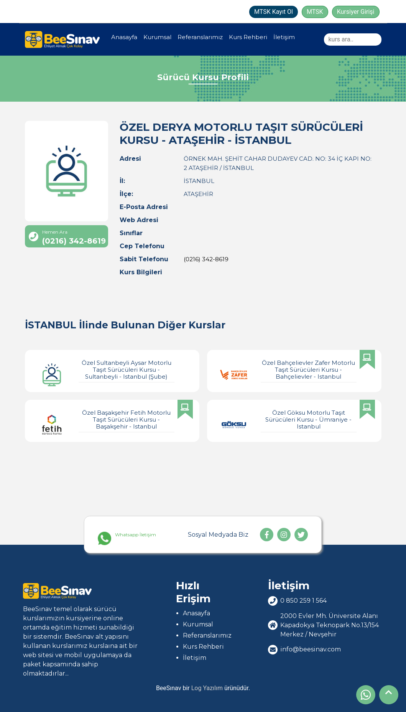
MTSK (315, 11)
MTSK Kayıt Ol (273, 11)
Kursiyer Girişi (356, 11)
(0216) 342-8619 (206, 259)
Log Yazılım (207, 688)
